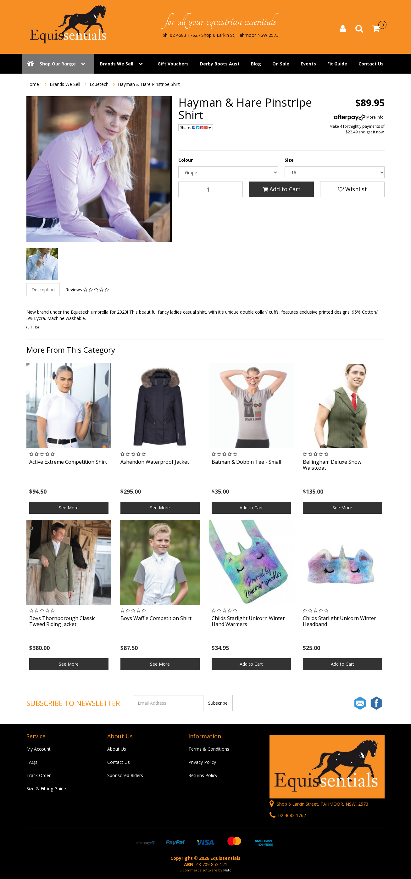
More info (359, 117)
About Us (116, 749)
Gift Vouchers (173, 64)
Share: (195, 127)
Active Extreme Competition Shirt (68, 461)
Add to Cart (282, 189)
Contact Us (371, 64)
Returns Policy (202, 775)
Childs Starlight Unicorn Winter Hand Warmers (248, 621)
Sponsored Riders (125, 775)
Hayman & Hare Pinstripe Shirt (149, 84)
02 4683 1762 (287, 815)
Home (32, 84)
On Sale (280, 64)
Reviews (87, 290)
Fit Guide (337, 64)
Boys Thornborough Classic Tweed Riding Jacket (62, 621)
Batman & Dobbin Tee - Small (246, 461)
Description (43, 290)
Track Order (38, 775)
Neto (227, 870)
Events (308, 64)
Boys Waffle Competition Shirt (156, 618)
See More (69, 508)
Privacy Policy (202, 762)
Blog (256, 64)
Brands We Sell (116, 64)
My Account (38, 749)
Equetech (99, 84)
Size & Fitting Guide (46, 789)
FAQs (31, 762)
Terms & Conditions (208, 749)
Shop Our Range (58, 64)
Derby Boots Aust (220, 64)
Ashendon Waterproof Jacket (154, 461)
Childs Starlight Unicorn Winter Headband (339, 621)
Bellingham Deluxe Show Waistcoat (332, 464)
